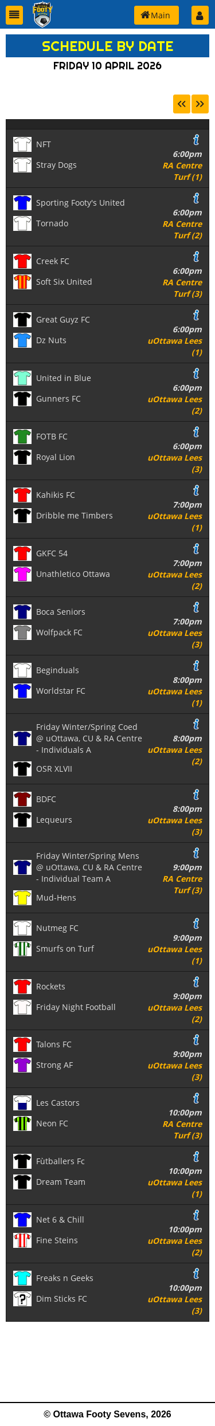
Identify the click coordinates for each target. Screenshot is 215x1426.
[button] (14, 15)
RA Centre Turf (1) (182, 171)
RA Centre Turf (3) (182, 288)
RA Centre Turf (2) (182, 229)
